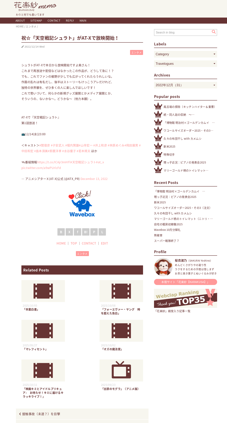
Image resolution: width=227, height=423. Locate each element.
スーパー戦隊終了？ (166, 241)
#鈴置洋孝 (54, 151)
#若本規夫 (83, 151)
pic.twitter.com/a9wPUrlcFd (41, 167)
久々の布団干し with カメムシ (183, 139)
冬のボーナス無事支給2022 (123, 385)
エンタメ (136, 52)
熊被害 (158, 235)
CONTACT (54, 20)
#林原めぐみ (116, 145)
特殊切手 (169, 154)
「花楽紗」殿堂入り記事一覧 (185, 309)
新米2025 (169, 146)
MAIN (83, 20)
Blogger (110, 416)
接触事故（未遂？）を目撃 (41, 374)
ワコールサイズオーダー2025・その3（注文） (187, 130)
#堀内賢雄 (72, 145)
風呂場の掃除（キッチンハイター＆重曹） (190, 107)
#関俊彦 (44, 145)
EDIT (104, 243)
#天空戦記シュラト (83, 162)
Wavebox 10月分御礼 (167, 230)
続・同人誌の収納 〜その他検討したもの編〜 (179, 115)
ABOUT (20, 20)
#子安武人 (58, 145)
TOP (74, 243)
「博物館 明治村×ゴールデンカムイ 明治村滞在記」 (188, 123)
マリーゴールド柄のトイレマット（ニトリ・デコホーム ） (185, 170)
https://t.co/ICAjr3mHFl (54, 162)
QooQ (131, 416)
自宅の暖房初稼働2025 (168, 224)
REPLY (70, 20)
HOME (61, 243)
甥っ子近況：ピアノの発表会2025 (185, 162)
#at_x (100, 162)
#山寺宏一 (86, 145)
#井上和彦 (100, 145)
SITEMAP (36, 20)
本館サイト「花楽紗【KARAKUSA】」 (185, 282)
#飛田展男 (131, 145)
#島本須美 (41, 151)
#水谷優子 (69, 151)
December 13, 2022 (94, 178)
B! (86, 232)
